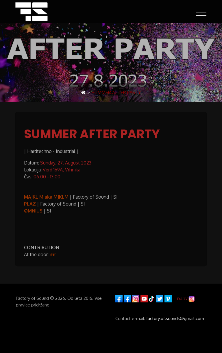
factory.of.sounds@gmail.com (175, 318)
